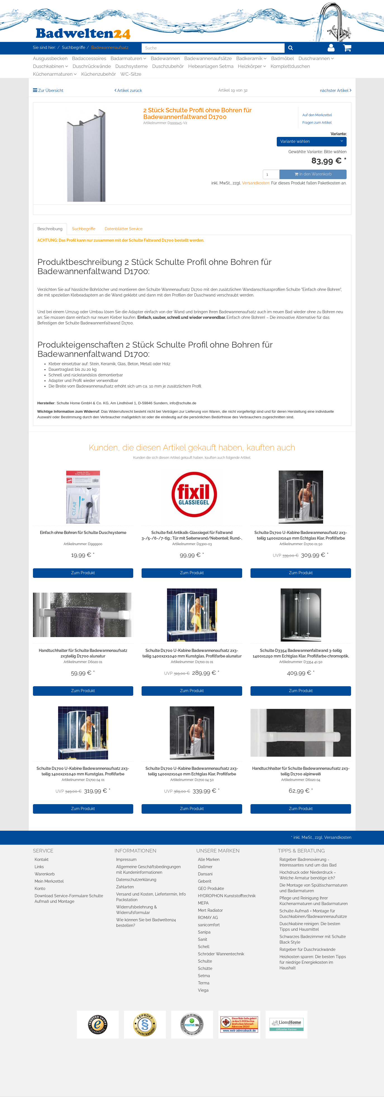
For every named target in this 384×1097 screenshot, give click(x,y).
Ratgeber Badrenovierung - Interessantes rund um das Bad (308, 862)
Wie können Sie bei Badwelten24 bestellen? (146, 923)
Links (39, 867)
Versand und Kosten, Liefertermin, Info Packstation (151, 897)
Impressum (126, 859)
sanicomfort (209, 925)
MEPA (203, 903)
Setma (204, 975)
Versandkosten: (256, 183)
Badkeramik (251, 58)
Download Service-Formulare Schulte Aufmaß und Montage (69, 899)
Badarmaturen (128, 58)
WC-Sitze (130, 74)
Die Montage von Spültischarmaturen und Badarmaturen (313, 888)
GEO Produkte (211, 888)
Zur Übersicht (50, 90)
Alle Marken (209, 859)
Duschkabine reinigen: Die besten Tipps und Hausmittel (310, 927)
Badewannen (165, 58)
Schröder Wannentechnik (221, 954)
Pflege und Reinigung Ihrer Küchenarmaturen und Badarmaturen (314, 901)
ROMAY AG (208, 917)
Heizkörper (252, 66)
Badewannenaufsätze (208, 58)
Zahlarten (125, 887)
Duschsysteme (131, 66)
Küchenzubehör (98, 74)
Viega (203, 990)
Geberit (204, 881)
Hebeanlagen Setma (210, 66)
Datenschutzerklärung (136, 879)
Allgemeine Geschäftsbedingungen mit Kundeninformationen (148, 870)
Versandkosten (337, 837)
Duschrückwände (92, 66)
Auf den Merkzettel (317, 115)
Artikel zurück (129, 90)
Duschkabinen (50, 66)
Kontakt (42, 859)
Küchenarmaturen (55, 74)
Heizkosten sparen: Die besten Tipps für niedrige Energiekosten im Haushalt (313, 962)
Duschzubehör (168, 66)
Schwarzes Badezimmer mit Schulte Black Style (313, 939)
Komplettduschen (290, 66)
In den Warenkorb (313, 174)
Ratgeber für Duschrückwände (307, 949)
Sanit (202, 939)
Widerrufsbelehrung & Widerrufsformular (136, 910)
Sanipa (204, 932)
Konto (40, 888)
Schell (203, 946)
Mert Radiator (210, 910)
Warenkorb (45, 874)
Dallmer (205, 867)
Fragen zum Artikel (316, 123)
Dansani (205, 874)
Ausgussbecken (50, 58)
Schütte (205, 968)
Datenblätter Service (123, 229)
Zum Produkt (83, 573)
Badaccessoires (89, 58)
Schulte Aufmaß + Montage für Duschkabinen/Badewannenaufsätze (313, 914)
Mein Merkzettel (49, 881)
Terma (203, 983)
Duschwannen (316, 58)
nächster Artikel (335, 90)
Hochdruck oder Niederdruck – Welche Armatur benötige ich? (308, 875)
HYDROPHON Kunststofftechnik (227, 896)
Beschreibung (50, 229)
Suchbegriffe (83, 229)
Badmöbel (282, 58)
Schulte (205, 961)
